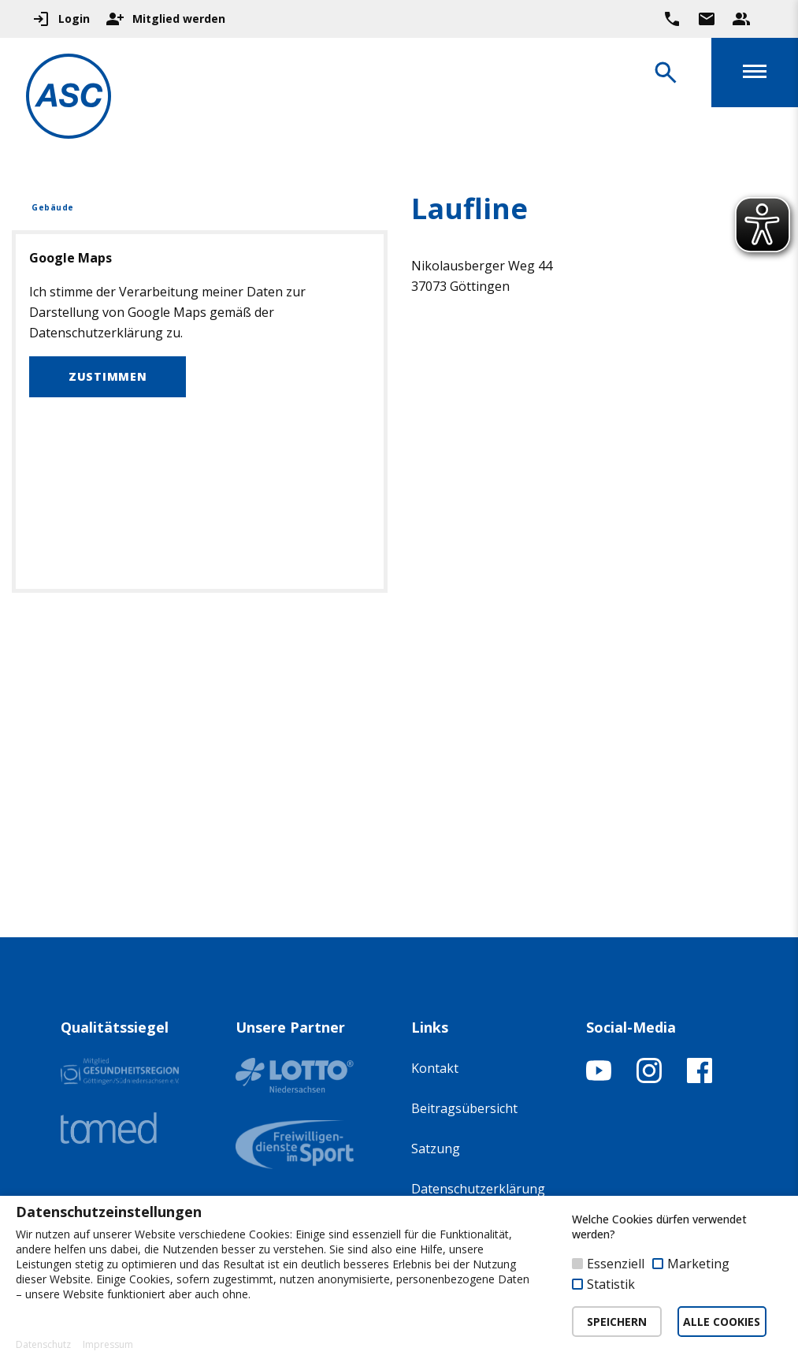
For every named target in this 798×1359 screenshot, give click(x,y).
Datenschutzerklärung (478, 1188)
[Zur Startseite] (74, 99)
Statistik (611, 1284)
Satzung (435, 1148)
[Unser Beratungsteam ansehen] (741, 18)
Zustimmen (108, 376)
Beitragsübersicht (464, 1108)
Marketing (698, 1263)
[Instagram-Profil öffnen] (649, 1078)
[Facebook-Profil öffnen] (699, 1078)
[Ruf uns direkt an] (672, 18)
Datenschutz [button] (43, 1345)
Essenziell (615, 1263)
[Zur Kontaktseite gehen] (706, 18)
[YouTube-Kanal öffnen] (598, 1078)
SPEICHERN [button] (617, 1321)
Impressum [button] (108, 1345)
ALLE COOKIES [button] (721, 1321)
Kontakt (434, 1068)
